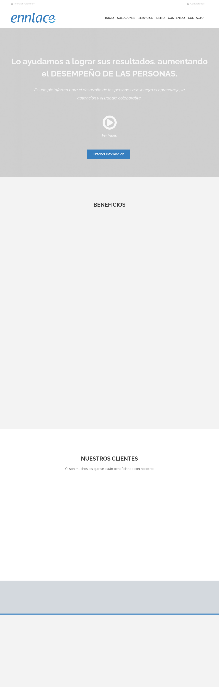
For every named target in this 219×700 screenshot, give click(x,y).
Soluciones (126, 18)
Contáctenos (196, 3)
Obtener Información (108, 154)
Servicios (145, 18)
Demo (160, 18)
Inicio (109, 18)
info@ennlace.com (23, 3)
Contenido (176, 18)
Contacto (196, 18)
